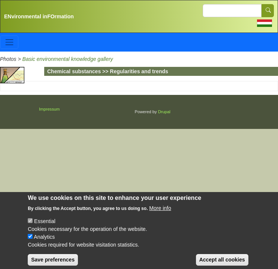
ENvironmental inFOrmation (39, 16)
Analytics (44, 242)
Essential (44, 226)
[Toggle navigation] (9, 42)
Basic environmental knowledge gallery (67, 59)
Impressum (49, 109)
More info (160, 213)
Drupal (164, 111)
